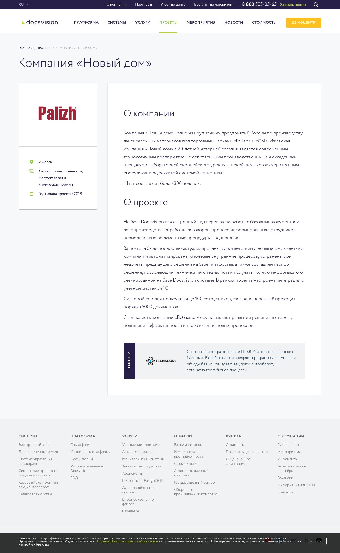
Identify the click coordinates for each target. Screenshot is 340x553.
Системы (117, 22)
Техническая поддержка (141, 466)
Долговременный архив (38, 452)
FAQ (74, 478)
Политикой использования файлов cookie (127, 541)
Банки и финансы (188, 445)
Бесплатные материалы (213, 4)
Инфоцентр (287, 459)
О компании (117, 4)
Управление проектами (141, 445)
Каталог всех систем (35, 494)
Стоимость (264, 22)
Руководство (288, 445)
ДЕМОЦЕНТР (304, 22)
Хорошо (315, 541)
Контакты (285, 492)
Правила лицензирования (247, 452)
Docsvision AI (81, 459)
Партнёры (143, 4)
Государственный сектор (194, 482)
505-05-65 (259, 4)
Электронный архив (35, 445)
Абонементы (132, 473)
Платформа (86, 22)
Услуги (142, 22)
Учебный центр (173, 4)
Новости (233, 22)
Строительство (186, 464)
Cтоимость (235, 445)
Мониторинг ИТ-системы (143, 459)
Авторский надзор (137, 452)
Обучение (130, 511)
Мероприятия (200, 22)
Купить (233, 436)
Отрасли (183, 436)
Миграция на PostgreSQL (142, 481)
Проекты (168, 22)
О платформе (81, 445)
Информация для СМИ (296, 485)
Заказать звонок (293, 5)
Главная (26, 48)
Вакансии (285, 478)
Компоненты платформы (90, 452)
